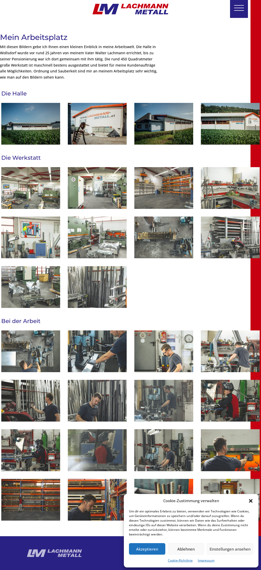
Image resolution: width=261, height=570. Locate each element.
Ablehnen (186, 549)
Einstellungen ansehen (230, 549)
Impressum (206, 560)
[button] (250, 500)
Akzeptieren (147, 549)
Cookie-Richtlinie (180, 560)
